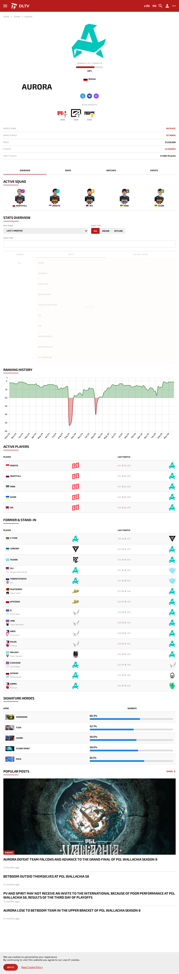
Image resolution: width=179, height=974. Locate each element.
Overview (25, 170)
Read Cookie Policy (32, 967)
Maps (68, 170)
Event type (96, 226)
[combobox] (89, 244)
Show (169, 771)
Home (6, 16)
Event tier (8, 238)
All (95, 231)
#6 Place (171, 128)
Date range (8, 226)
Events (154, 170)
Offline (118, 231)
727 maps (171, 135)
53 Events (170, 149)
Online (105, 231)
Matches (111, 170)
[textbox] (5, 244)
